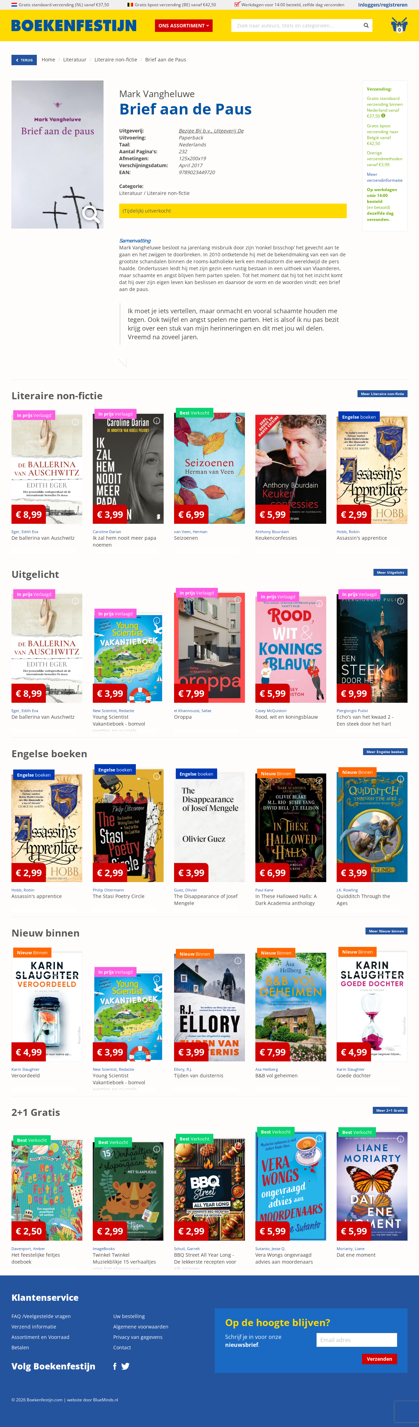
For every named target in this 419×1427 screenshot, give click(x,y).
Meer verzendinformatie (385, 177)
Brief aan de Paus (165, 59)
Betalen (20, 1347)
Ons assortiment (183, 25)
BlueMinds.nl (105, 1399)
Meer (382, 393)
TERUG (24, 60)
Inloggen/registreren (383, 4)
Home (48, 59)
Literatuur (75, 59)
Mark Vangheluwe (157, 93)
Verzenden (379, 1359)
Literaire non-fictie (116, 59)
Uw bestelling (129, 1316)
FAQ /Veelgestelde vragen (41, 1316)
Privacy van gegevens (138, 1337)
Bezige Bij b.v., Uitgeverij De (211, 130)
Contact (122, 1347)
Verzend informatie (33, 1326)
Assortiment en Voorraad (40, 1337)
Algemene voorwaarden (141, 1326)
